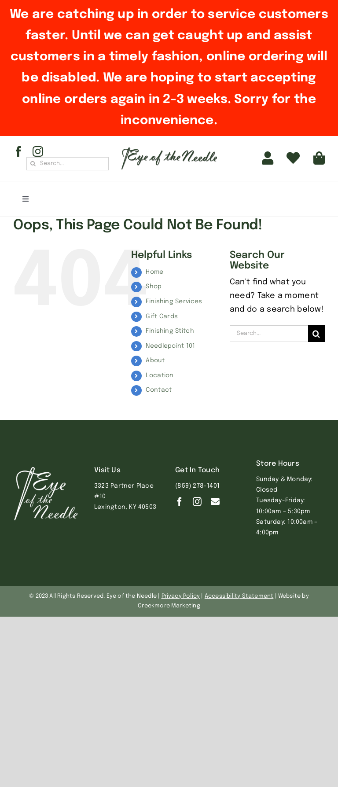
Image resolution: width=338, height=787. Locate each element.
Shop (154, 286)
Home (154, 272)
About (155, 360)
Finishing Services (174, 301)
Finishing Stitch (170, 331)
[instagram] (38, 151)
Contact (159, 390)
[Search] (33, 163)
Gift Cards (162, 316)
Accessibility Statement (239, 596)
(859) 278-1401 (197, 486)
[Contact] (215, 501)
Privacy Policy (181, 596)
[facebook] (18, 151)
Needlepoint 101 (170, 346)
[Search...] (67, 163)
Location (159, 375)
